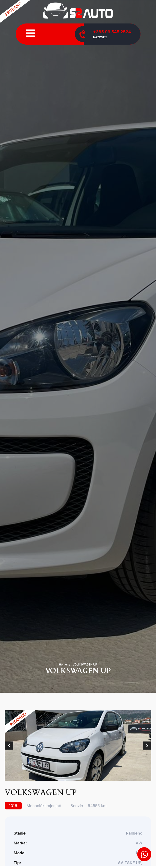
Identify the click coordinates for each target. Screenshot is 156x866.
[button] (9, 746)
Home (63, 664)
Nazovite (100, 37)
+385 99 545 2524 (112, 31)
